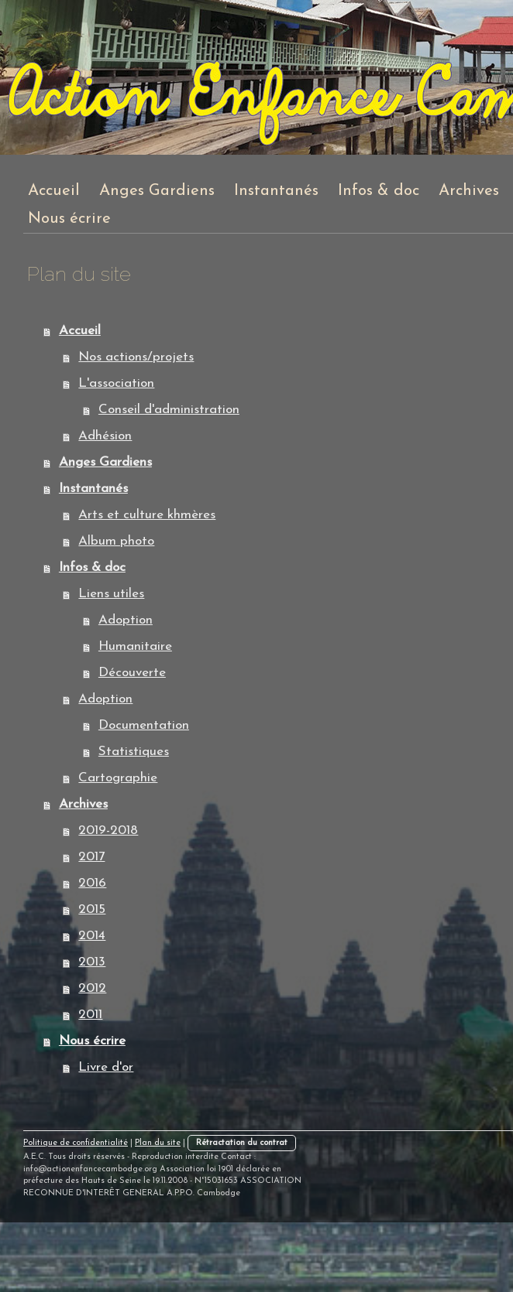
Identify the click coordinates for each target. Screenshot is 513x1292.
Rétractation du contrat (241, 1143)
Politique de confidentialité (75, 1143)
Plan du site (158, 1143)
